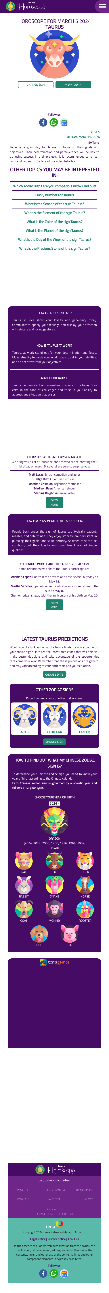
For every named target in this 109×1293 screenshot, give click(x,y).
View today (73, 84)
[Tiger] (85, 863)
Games (88, 1199)
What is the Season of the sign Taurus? (54, 204)
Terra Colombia (54, 1190)
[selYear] (54, 803)
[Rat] (24, 863)
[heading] (54, 502)
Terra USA (22, 1199)
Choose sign (54, 741)
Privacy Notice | (58, 1239)
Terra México (84, 1190)
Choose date (54, 674)
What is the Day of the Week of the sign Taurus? (54, 239)
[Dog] (39, 936)
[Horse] (85, 888)
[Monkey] (54, 912)
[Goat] (24, 912)
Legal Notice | (39, 1239)
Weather (54, 1199)
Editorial (66, 1214)
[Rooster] (85, 912)
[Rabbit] (24, 888)
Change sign (36, 84)
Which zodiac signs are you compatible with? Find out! (54, 186)
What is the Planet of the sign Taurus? (54, 230)
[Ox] (54, 863)
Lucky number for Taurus (54, 195)
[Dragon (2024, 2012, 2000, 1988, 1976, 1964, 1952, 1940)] (54, 828)
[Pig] (70, 936)
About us (73, 1239)
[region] (54, 100)
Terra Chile (23, 1190)
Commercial (44, 1214)
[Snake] (54, 888)
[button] (102, 6)
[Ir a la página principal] (13, 971)
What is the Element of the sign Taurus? (54, 213)
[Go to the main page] (26, 6)
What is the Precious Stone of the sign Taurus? (54, 248)
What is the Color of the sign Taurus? (55, 221)
